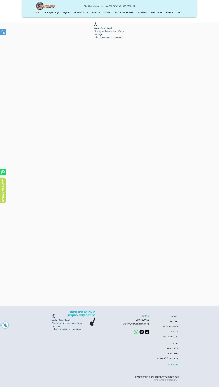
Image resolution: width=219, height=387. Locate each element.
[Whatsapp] (3, 172)
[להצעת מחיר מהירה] (3, 190)
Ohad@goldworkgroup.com (96, 6)
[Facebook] (147, 332)
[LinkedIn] (141, 332)
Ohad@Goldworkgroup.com (136, 323)
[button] (4, 325)
